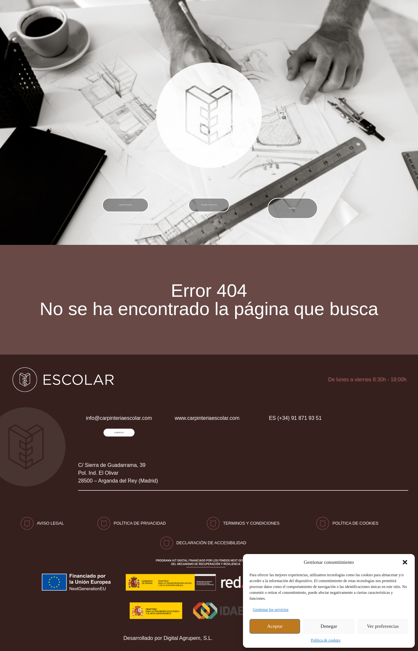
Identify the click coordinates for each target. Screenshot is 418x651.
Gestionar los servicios (270, 609)
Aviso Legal (50, 522)
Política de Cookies (355, 522)
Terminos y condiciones (251, 522)
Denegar (329, 626)
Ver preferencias (383, 626)
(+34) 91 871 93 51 (300, 16)
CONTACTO (353, 16)
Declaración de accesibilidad (211, 541)
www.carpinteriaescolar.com (207, 412)
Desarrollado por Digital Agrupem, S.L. (168, 637)
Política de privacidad (140, 522)
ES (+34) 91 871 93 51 (295, 412)
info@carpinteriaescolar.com (213, 16)
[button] (405, 562)
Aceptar (274, 626)
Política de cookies (326, 640)
